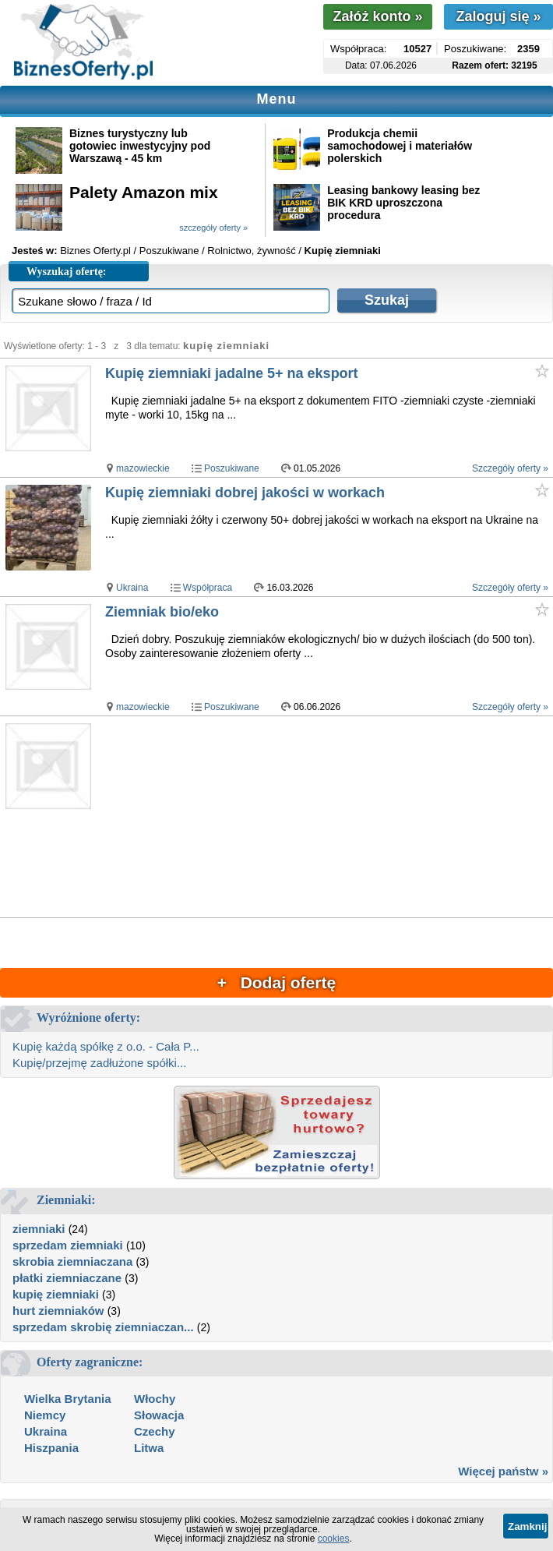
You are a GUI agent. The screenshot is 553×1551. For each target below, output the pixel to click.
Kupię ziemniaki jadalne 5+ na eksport (231, 373)
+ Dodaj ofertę (276, 982)
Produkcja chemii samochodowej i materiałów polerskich (399, 145)
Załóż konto (377, 16)
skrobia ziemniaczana (72, 1261)
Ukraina (132, 587)
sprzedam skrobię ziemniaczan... (103, 1327)
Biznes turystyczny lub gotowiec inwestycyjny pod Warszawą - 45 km (139, 145)
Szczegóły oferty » (510, 468)
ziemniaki (38, 1228)
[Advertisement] (328, 817)
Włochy (154, 1398)
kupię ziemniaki (55, 1294)
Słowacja (159, 1415)
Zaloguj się (498, 16)
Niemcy (44, 1415)
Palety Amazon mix (143, 192)
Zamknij (527, 1526)
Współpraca (207, 587)
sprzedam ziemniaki (67, 1245)
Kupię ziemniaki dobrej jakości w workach (245, 492)
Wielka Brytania (67, 1398)
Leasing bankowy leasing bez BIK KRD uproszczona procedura (403, 202)
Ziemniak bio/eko (162, 612)
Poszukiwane (231, 468)
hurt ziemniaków (58, 1310)
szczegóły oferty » (213, 227)
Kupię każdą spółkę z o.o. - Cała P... (105, 1046)
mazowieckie (143, 468)
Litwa (149, 1447)
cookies (334, 1538)
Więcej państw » (503, 1471)
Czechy (154, 1431)
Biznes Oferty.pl (95, 250)
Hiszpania (51, 1447)
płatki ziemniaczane (67, 1277)
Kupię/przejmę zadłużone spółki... (99, 1062)
